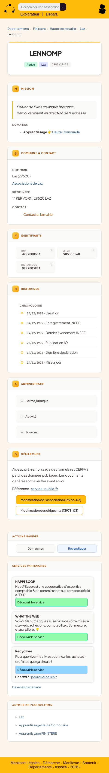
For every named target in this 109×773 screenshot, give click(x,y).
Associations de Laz (27, 183)
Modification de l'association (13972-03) (51, 500)
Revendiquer (77, 548)
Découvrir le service (31, 602)
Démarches (36, 548)
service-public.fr (44, 489)
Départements (40, 767)
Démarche (51, 763)
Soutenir (89, 763)
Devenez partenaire (26, 687)
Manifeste (71, 763)
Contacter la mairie (38, 214)
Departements (18, 28)
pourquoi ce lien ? (44, 677)
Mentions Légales (25, 763)
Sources (31, 432)
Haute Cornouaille (63, 28)
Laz (82, 28)
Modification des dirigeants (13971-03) (49, 510)
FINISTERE (39, 28)
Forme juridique (36, 401)
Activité (30, 416)
